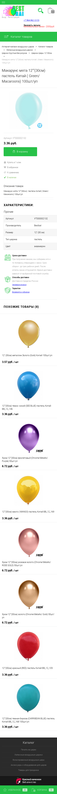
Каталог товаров (18, 36)
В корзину (20, 151)
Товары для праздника (28, 770)
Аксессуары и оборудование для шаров (28, 765)
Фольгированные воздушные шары (29, 760)
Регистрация (13, 17)
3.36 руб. (10, 143)
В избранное (11, 167)
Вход (4, 17)
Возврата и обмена (20, 292)
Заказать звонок (32, 25)
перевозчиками (19, 284)
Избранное (15, 790)
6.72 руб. (10, 466)
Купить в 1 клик (12, 162)
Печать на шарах (28, 750)
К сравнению (11, 172)
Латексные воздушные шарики (28, 755)
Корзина (42, 790)
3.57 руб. (10, 362)
